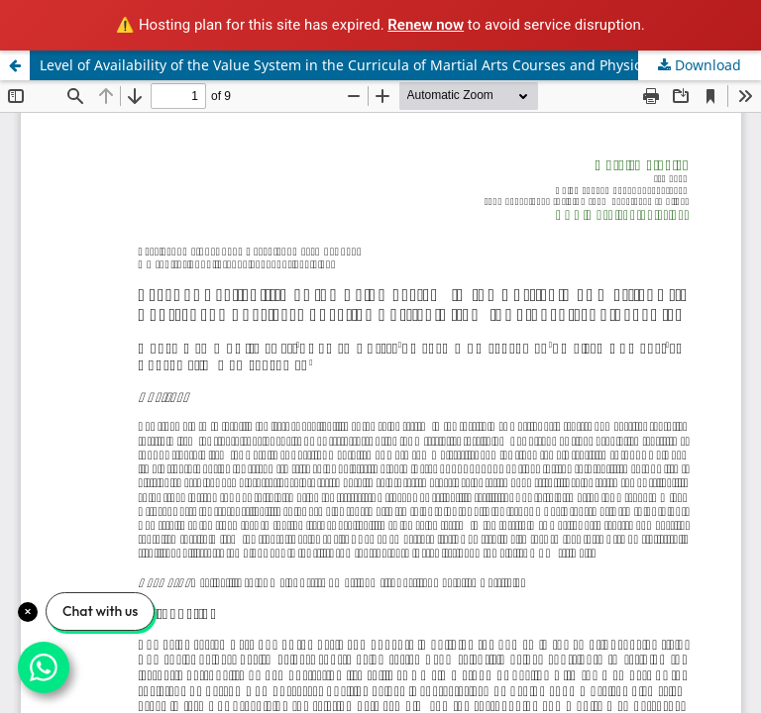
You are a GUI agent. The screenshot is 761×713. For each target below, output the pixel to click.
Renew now (425, 25)
